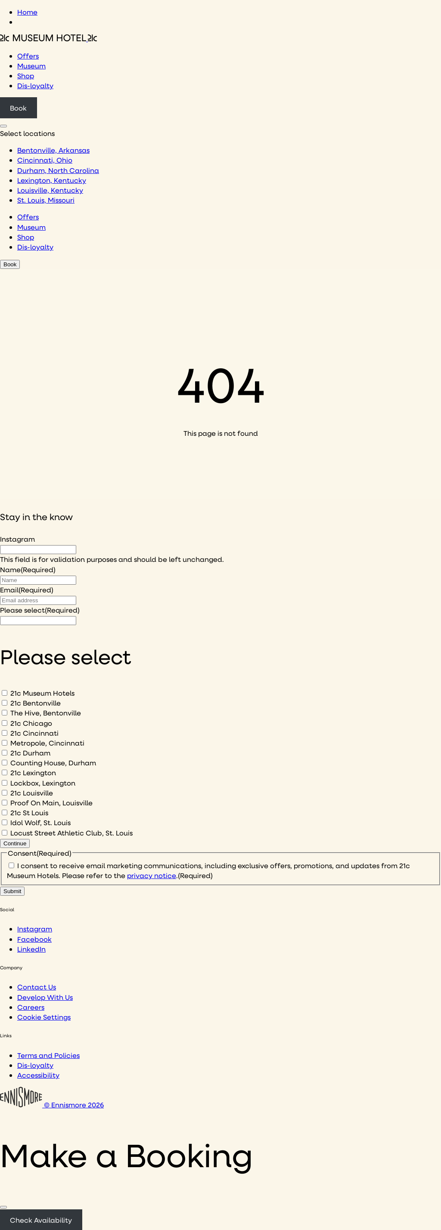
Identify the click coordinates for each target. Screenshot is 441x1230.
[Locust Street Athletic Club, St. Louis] (4, 832)
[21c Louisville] (4, 792)
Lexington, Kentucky (51, 180)
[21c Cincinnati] (4, 733)
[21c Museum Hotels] (4, 693)
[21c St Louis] (4, 812)
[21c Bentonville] (4, 703)
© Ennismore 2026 (52, 1104)
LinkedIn (31, 948)
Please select (40, 609)
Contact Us (36, 986)
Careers (30, 1006)
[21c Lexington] (4, 772)
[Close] (3, 1207)
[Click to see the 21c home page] (48, 38)
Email (26, 589)
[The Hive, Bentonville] (4, 712)
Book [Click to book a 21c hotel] (18, 107)
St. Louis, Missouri (46, 199)
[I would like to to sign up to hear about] (38, 620)
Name (28, 569)
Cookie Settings (44, 1016)
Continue (14, 843)
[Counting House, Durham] (4, 762)
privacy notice (151, 875)
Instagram (17, 538)
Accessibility (38, 1074)
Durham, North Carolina (58, 170)
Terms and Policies (48, 1055)
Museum (31, 65)
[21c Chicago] (4, 723)
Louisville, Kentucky (50, 189)
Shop (25, 75)
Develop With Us (45, 997)
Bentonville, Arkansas (53, 149)
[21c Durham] (4, 752)
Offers (28, 55)
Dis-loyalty (35, 85)
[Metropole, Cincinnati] (4, 743)
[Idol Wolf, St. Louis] (4, 822)
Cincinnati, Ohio (44, 159)
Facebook (34, 938)
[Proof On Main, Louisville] (4, 802)
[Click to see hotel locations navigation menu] (3, 126)
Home (27, 11)
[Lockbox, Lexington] (4, 783)
